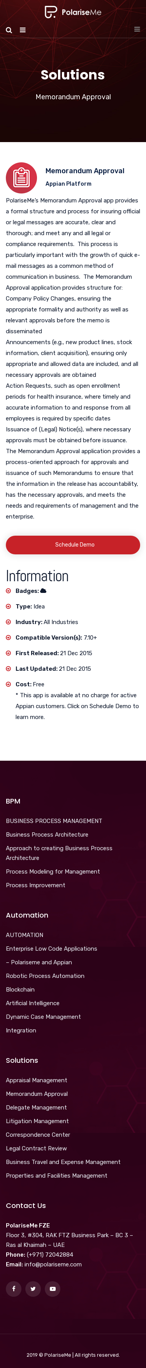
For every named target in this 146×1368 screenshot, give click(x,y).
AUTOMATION (24, 935)
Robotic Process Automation (45, 975)
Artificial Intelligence (33, 1003)
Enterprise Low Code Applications (51, 948)
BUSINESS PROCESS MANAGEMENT (54, 821)
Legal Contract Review (36, 1148)
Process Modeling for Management (53, 871)
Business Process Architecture (47, 834)
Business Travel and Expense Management (63, 1162)
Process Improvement (35, 885)
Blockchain (20, 989)
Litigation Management (37, 1121)
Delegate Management (36, 1107)
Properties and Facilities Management (56, 1175)
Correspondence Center (38, 1134)
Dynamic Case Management (43, 1016)
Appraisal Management (36, 1080)
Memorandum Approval (37, 1093)
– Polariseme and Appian (39, 962)
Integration (21, 1030)
